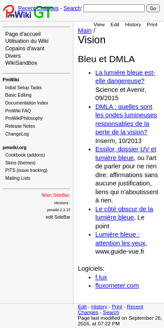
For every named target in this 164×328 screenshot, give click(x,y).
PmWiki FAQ (18, 110)
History (133, 24)
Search (71, 8)
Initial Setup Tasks (23, 87)
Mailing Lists (17, 178)
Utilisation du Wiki (27, 41)
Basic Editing (18, 95)
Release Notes (20, 126)
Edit (115, 24)
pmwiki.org (15, 147)
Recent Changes (38, 8)
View (99, 24)
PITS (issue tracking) (26, 170)
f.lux (101, 277)
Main (85, 30)
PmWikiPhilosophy (24, 118)
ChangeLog (17, 134)
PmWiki (11, 79)
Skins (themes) (20, 163)
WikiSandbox (21, 63)
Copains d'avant (24, 48)
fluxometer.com (117, 285)
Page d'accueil (23, 34)
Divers (13, 56)
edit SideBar (57, 217)
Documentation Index (26, 103)
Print (152, 24)
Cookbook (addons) (25, 155)
